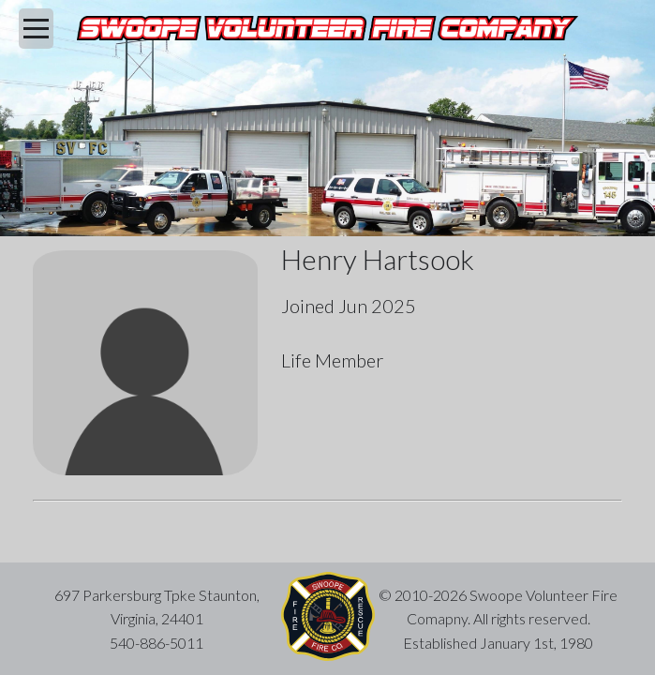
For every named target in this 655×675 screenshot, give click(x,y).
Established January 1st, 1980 (498, 643)
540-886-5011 (156, 643)
